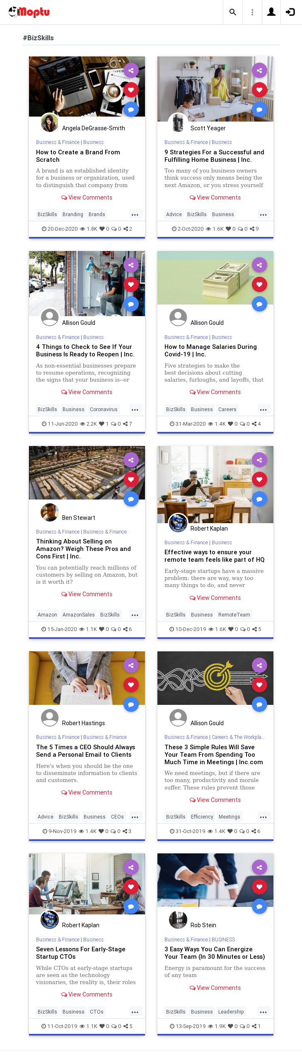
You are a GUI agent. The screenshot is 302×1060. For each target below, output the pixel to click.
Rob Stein (203, 925)
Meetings (229, 817)
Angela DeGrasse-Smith (93, 128)
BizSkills (47, 214)
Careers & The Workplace (239, 737)
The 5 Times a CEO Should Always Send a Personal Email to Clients (85, 750)
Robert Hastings (83, 723)
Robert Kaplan (209, 528)
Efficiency (202, 817)
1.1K (88, 629)
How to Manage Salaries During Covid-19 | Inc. (210, 350)
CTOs (97, 1012)
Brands (97, 214)
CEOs (117, 817)
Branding (73, 214)
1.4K (217, 423)
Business (93, 142)
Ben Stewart (78, 517)
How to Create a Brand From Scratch (78, 155)
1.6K (215, 228)
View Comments (86, 197)
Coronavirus (104, 409)
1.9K (217, 1026)
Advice (174, 214)
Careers (227, 409)
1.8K (88, 228)
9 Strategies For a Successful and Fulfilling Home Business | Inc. (214, 155)
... (135, 213)
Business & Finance (58, 142)
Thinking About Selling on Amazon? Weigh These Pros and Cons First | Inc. (83, 548)
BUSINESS (223, 939)
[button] (232, 12)
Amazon (47, 615)
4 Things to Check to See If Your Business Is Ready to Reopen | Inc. (85, 350)
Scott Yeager (208, 128)
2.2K (88, 423)
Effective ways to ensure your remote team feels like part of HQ (214, 555)
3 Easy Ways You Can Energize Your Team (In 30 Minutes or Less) (214, 952)
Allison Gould (78, 323)
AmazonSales (79, 615)
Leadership (231, 1012)
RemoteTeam (234, 615)
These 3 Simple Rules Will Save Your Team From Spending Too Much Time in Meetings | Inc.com (213, 754)
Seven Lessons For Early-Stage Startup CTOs (81, 952)
